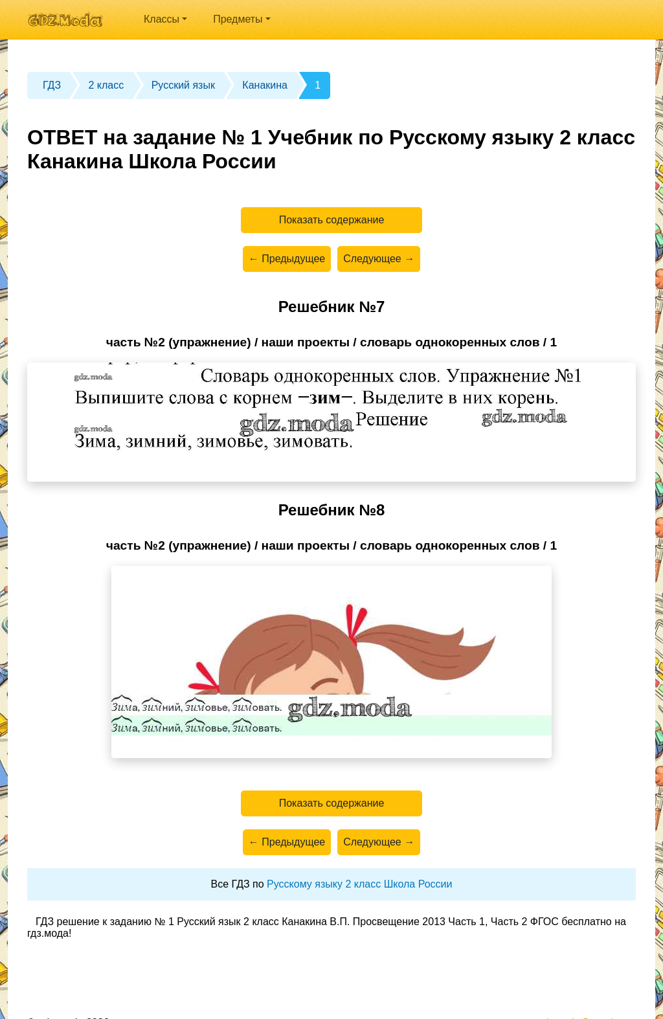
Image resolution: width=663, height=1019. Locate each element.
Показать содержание (332, 219)
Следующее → (378, 258)
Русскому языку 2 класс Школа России (359, 884)
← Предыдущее (287, 258)
